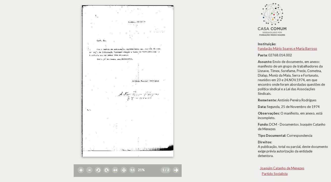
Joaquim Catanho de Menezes (282, 168)
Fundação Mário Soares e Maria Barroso (287, 49)
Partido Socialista (275, 174)
